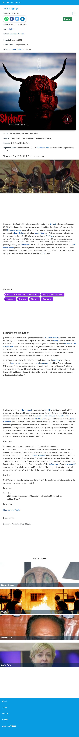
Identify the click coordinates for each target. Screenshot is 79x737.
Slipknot (12, 29)
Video (43, 253)
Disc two (34, 299)
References (47, 299)
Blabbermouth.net (39, 455)
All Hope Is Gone (43, 148)
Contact (5, 720)
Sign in (67, 19)
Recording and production (52, 294)
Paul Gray (49, 236)
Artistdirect (25, 245)
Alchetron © (9, 726)
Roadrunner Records (16, 34)
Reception (10, 299)
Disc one (22, 299)
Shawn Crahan (16, 49)
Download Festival (14, 230)
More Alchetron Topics (11, 510)
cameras (56, 341)
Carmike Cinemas (62, 416)
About (4, 701)
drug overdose (16, 363)
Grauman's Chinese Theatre (44, 416)
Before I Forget (54, 464)
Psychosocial (27, 410)
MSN (48, 410)
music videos (39, 233)
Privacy (5, 713)
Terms (4, 707)
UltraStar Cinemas (41, 419)
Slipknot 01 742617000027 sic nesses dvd (21, 294)
